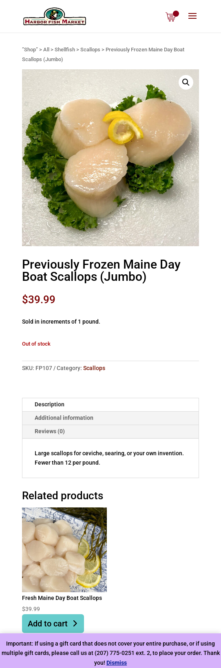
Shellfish (65, 49)
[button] (186, 82)
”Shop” (30, 49)
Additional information (64, 417)
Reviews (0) (50, 431)
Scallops (90, 49)
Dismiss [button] (116, 662)
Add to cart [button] (48, 623)
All (46, 49)
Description (49, 404)
